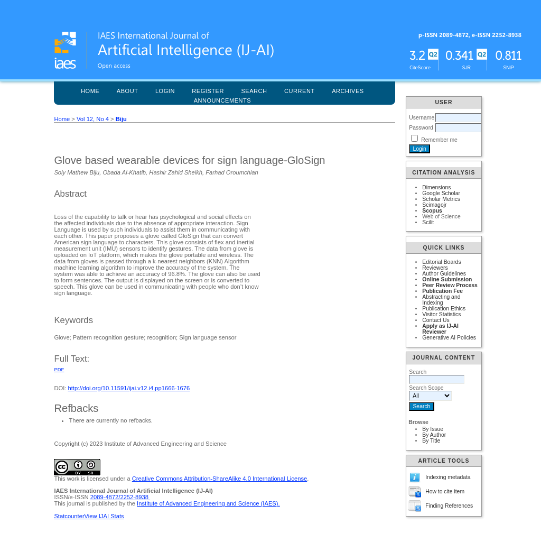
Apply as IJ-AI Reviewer (440, 329)
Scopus (432, 211)
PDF (59, 369)
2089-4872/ (105, 497)
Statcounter (69, 516)
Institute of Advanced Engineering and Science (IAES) (207, 503)
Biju (121, 119)
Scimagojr (434, 205)
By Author (434, 435)
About (127, 91)
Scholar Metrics (441, 199)
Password (421, 128)
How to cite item (444, 491)
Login (165, 91)
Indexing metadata (448, 477)
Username (421, 118)
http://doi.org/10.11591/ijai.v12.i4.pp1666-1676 (129, 388)
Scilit (428, 222)
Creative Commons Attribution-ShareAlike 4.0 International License (219, 478)
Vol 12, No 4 (93, 119)
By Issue (432, 429)
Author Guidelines (444, 274)
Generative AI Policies (449, 338)
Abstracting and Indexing (441, 300)
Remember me (439, 140)
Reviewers (435, 268)
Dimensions (436, 187)
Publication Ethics (443, 308)
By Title (431, 441)
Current (299, 91)
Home (90, 91)
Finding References (449, 506)
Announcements (222, 100)
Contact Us (435, 320)
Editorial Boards (441, 262)
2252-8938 (135, 497)
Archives (348, 91)
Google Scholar (441, 193)
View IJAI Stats (104, 516)
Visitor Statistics (441, 314)
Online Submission (447, 279)
